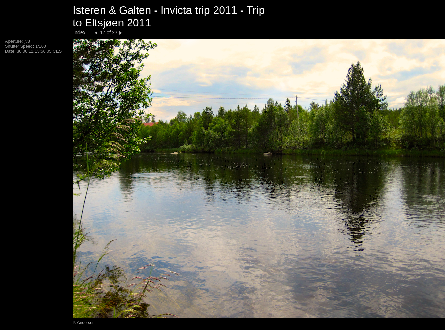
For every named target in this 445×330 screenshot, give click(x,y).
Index (79, 32)
